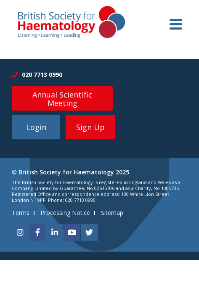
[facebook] (37, 232)
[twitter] (89, 232)
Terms (20, 213)
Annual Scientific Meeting (62, 99)
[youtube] (72, 232)
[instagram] (20, 232)
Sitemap (112, 213)
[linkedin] (54, 232)
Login (36, 127)
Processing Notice (65, 213)
